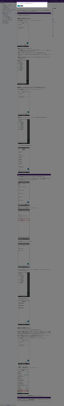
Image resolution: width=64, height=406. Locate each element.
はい (18, 5)
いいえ (22, 5)
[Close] (47, 2)
